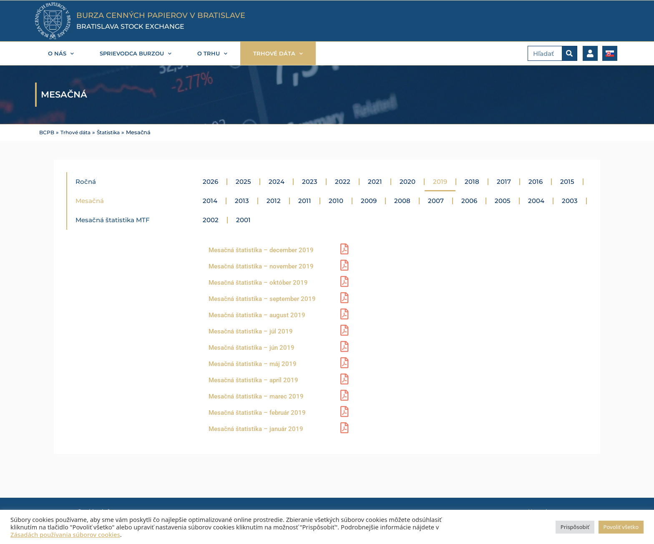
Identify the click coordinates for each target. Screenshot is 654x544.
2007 (436, 200)
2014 (210, 200)
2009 (369, 200)
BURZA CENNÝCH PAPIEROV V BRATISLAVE (160, 15)
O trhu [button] (212, 54)
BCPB (47, 132)
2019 (440, 181)
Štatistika (113, 132)
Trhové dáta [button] (278, 54)
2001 (243, 219)
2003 (570, 200)
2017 (504, 181)
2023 (309, 181)
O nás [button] (61, 54)
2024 (276, 181)
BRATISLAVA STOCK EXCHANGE (130, 26)
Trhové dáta (77, 132)
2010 (336, 200)
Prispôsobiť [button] (575, 527)
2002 (211, 219)
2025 (243, 181)
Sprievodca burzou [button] (135, 54)
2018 (472, 181)
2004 (536, 200)
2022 (342, 181)
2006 (469, 200)
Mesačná (89, 200)
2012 (274, 200)
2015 (567, 181)
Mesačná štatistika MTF (112, 219)
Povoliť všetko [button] (621, 527)
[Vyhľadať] (569, 53)
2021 (375, 181)
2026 (210, 181)
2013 (242, 200)
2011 (304, 200)
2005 (503, 200)
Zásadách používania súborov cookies (65, 534)
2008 (402, 200)
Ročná (85, 181)
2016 (535, 181)
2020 (407, 181)
